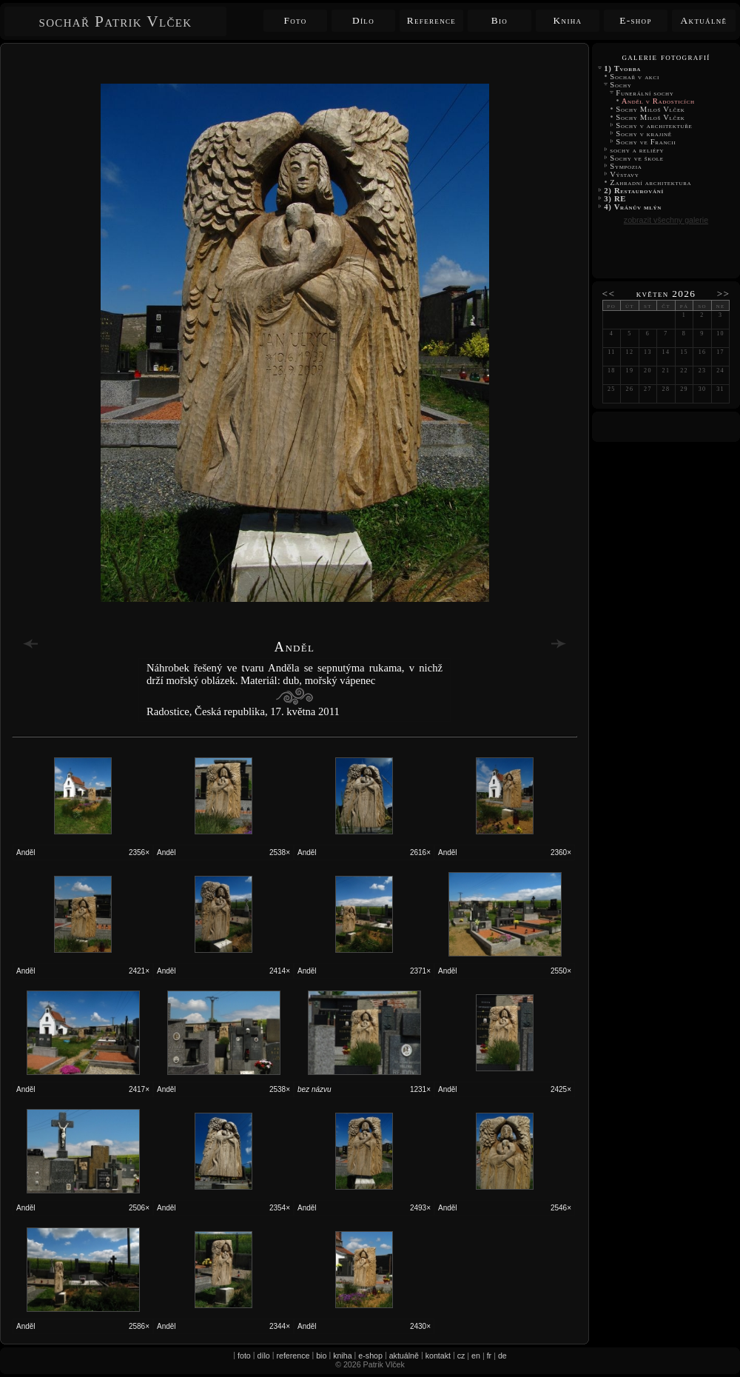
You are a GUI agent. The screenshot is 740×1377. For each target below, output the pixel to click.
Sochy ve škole (637, 158)
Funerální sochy (644, 93)
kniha (342, 1355)
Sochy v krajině (643, 134)
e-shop (370, 1355)
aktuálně (404, 1355)
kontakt (438, 1355)
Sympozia (626, 166)
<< (609, 293)
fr (489, 1355)
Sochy (621, 85)
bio (321, 1355)
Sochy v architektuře (654, 125)
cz (461, 1355)
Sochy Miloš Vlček (651, 109)
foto (244, 1355)
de (502, 1355)
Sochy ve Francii (646, 142)
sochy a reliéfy (637, 150)
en (475, 1355)
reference (292, 1355)
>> (723, 293)
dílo (264, 1355)
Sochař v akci (635, 77)
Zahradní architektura (651, 182)
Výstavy (625, 174)
